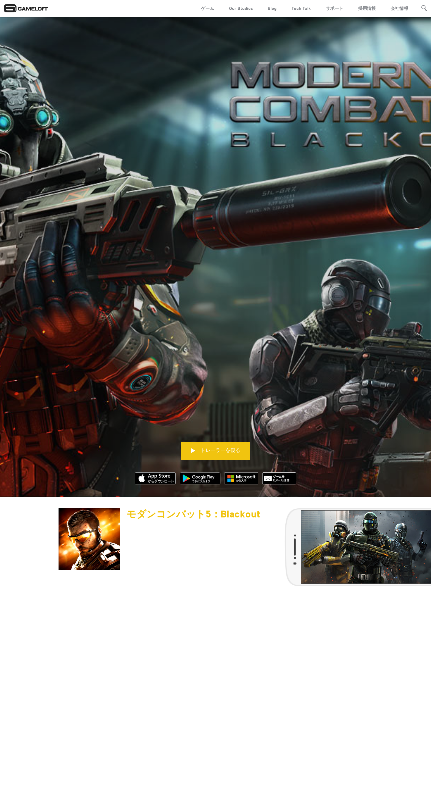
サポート (334, 8)
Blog (272, 8)
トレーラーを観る (215, 381)
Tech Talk (301, 8)
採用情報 (367, 8)
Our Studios (241, 8)
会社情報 (399, 8)
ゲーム (207, 8)
